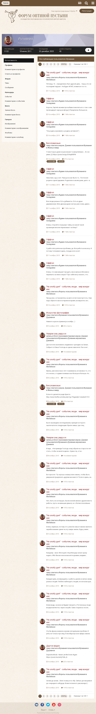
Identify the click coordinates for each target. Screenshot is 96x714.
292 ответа (66, 326)
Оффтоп (50, 98)
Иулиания (81, 77)
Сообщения (9, 87)
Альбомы (8, 133)
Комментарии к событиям (15, 101)
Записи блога (10, 110)
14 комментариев (69, 352)
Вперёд (64, 64)
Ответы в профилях (12, 74)
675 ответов (68, 159)
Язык (43, 710)
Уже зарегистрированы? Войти (64, 11)
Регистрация (87, 11)
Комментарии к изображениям (16, 128)
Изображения (10, 124)
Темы (7, 83)
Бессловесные (53, 143)
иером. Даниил (65, 145)
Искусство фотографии (57, 312)
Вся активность (11, 60)
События (8, 97)
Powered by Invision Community (48, 713)
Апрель (62, 77)
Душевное (50, 317)
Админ (62, 101)
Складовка (50, 103)
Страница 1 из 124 (81, 64)
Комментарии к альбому (14, 137)
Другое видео (53, 646)
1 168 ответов (68, 114)
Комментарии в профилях (15, 69)
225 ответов (67, 662)
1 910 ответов (68, 91)
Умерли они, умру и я (56, 333)
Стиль (52, 710)
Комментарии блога (12, 115)
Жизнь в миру (53, 148)
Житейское (50, 80)
